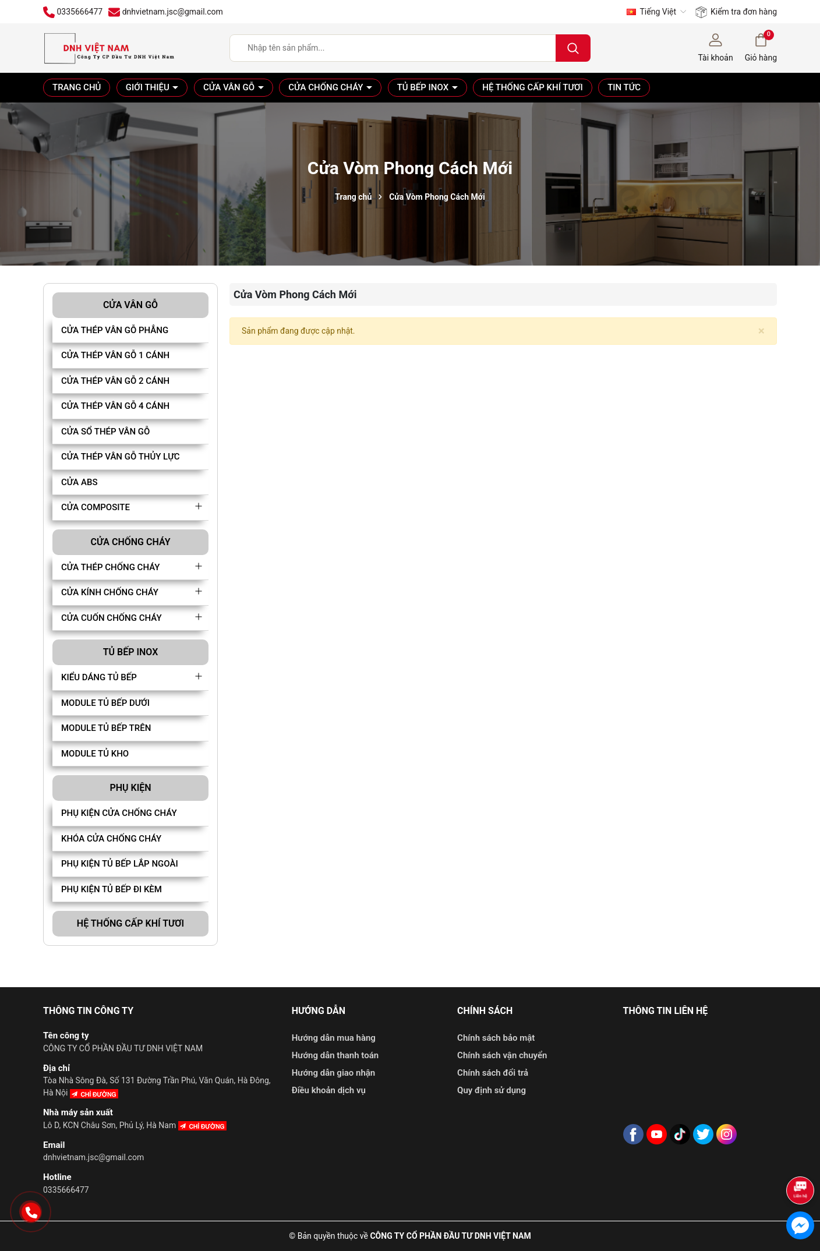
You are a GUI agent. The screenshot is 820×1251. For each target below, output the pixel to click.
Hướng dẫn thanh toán (335, 1055)
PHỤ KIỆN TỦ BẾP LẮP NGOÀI (119, 863)
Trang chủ (76, 87)
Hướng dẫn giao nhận (334, 1073)
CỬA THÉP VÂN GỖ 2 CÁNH (115, 381)
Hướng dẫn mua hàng (334, 1038)
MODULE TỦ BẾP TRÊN (106, 728)
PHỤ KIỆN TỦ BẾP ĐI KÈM (111, 889)
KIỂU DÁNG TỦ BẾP (99, 677)
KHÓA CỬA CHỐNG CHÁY (111, 838)
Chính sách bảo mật (496, 1038)
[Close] (761, 331)
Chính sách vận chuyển (502, 1055)
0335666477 (66, 1190)
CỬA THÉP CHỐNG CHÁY (110, 567)
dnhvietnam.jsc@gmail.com (93, 1157)
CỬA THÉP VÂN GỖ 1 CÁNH (115, 355)
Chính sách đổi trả (492, 1073)
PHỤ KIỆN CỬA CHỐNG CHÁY (119, 813)
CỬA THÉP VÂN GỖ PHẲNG (114, 330)
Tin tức (624, 87)
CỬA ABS (79, 482)
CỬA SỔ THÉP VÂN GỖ (105, 431)
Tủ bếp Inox (424, 87)
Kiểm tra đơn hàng (736, 12)
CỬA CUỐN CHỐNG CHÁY (111, 618)
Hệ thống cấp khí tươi (532, 87)
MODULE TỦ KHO (95, 753)
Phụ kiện (130, 787)
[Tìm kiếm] (573, 48)
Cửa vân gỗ (230, 87)
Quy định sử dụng (491, 1090)
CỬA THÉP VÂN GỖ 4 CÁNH (115, 406)
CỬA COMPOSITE (95, 507)
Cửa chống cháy (326, 87)
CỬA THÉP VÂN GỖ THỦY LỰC (120, 456)
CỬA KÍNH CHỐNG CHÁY (109, 592)
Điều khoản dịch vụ (329, 1090)
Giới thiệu (149, 87)
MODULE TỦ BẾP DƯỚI (105, 703)
